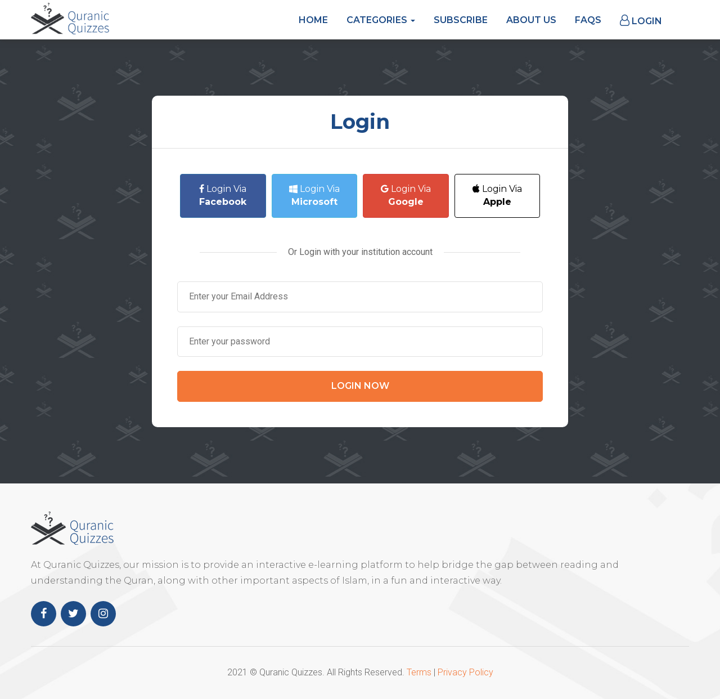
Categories (380, 20)
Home (313, 20)
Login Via (222, 195)
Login (641, 20)
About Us (531, 20)
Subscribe (461, 20)
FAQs (588, 20)
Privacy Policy (465, 672)
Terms (419, 672)
